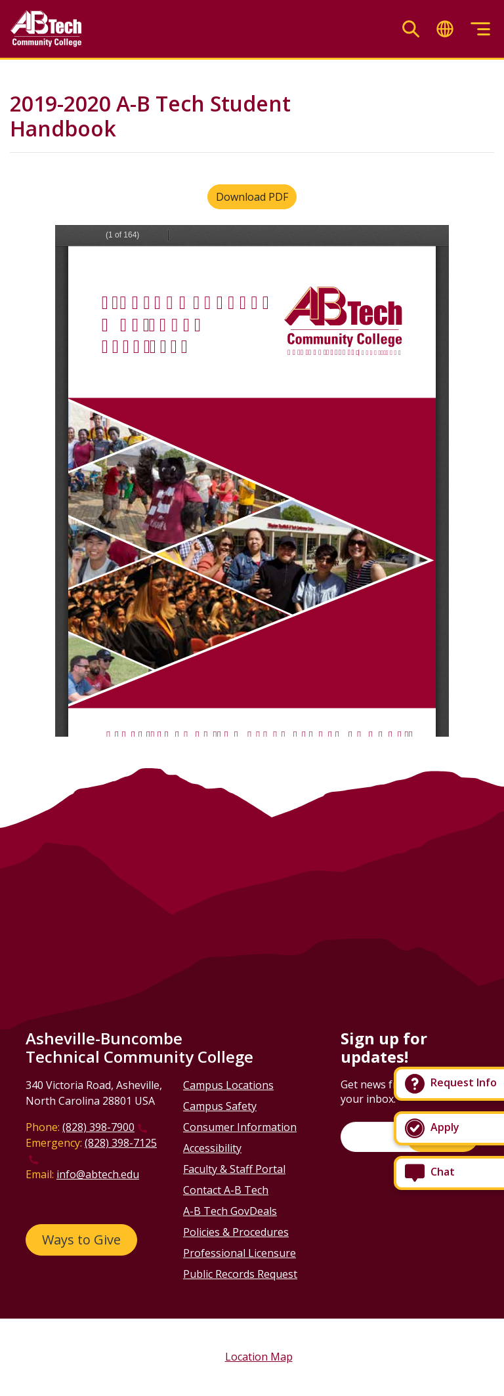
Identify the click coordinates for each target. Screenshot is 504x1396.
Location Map (259, 1356)
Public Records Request (240, 1274)
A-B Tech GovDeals (230, 1211)
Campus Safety (220, 1106)
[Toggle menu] (480, 29)
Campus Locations (228, 1085)
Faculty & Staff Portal (234, 1169)
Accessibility (212, 1148)
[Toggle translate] (445, 29)
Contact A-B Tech (225, 1190)
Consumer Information (240, 1127)
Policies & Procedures (236, 1232)
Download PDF (252, 197)
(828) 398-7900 (98, 1127)
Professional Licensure (239, 1253)
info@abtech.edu (97, 1174)
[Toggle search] (411, 29)
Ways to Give (81, 1239)
